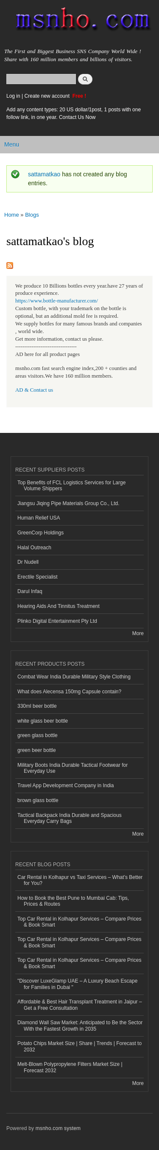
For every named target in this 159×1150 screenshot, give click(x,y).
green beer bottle (36, 750)
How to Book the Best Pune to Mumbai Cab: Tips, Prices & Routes (73, 901)
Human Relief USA (38, 518)
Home (11, 215)
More (138, 633)
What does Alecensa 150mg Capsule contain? (69, 692)
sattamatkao (44, 174)
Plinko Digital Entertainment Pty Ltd (57, 621)
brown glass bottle (38, 800)
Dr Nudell (28, 562)
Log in (13, 96)
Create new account (47, 96)
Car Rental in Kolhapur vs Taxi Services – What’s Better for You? (79, 880)
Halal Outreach (34, 548)
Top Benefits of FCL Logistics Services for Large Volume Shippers (71, 486)
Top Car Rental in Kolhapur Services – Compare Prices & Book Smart (79, 922)
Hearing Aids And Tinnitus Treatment (58, 606)
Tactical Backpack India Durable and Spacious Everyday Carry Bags (69, 818)
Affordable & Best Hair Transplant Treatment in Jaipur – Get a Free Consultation (79, 1005)
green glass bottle (37, 735)
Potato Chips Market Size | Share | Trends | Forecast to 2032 (79, 1046)
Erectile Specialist (37, 577)
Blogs (32, 215)
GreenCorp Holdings (40, 533)
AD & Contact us (34, 390)
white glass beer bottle (42, 721)
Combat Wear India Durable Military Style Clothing (74, 677)
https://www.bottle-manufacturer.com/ (56, 301)
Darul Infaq (29, 591)
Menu (11, 144)
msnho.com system (58, 1128)
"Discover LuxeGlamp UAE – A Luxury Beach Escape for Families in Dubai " (77, 984)
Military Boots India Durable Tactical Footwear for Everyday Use (72, 768)
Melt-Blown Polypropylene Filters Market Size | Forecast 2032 (70, 1067)
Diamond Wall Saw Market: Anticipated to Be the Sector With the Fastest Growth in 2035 (79, 1025)
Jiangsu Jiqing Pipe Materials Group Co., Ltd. (68, 503)
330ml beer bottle (37, 706)
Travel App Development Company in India (65, 785)
